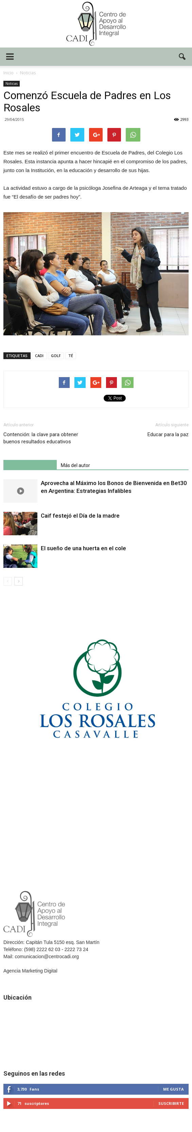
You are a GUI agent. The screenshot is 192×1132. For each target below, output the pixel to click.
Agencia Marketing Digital (30, 970)
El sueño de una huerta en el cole (83, 548)
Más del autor (75, 465)
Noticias (11, 83)
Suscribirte (171, 1103)
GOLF (56, 355)
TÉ (70, 355)
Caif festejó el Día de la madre (80, 515)
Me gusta (173, 1089)
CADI (39, 355)
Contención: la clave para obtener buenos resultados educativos (40, 438)
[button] (182, 57)
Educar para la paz (168, 434)
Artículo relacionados (30, 465)
